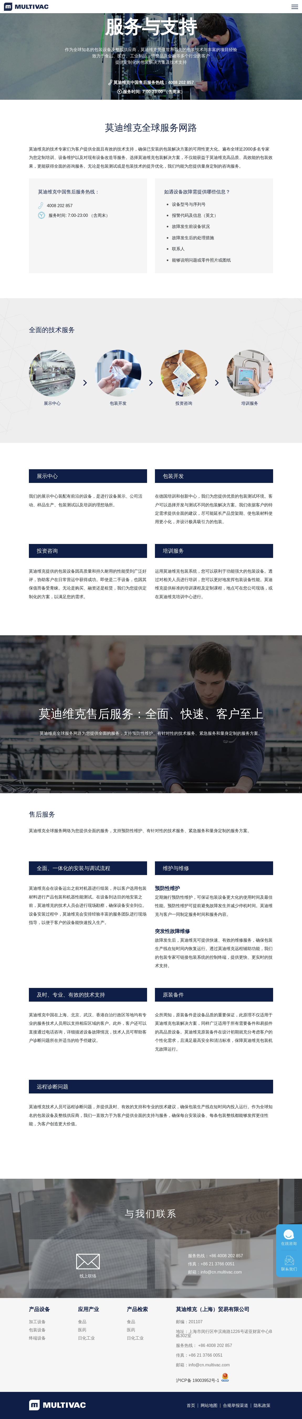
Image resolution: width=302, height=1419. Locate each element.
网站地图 (209, 1405)
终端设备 (37, 1338)
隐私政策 (262, 1405)
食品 (82, 1322)
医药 (82, 1330)
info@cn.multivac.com (221, 1285)
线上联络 (88, 1289)
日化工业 (86, 1338)
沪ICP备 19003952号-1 (197, 1380)
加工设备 (37, 1322)
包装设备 (37, 1330)
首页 (191, 1405)
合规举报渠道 (235, 1405)
